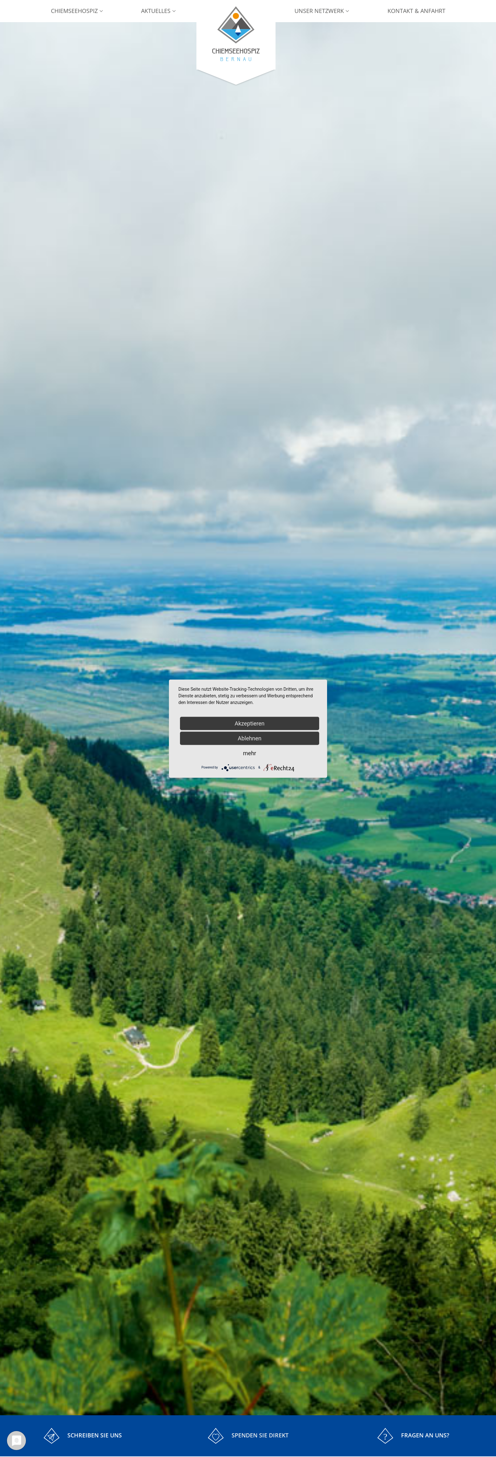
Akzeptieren (250, 723)
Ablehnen (249, 738)
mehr (249, 753)
